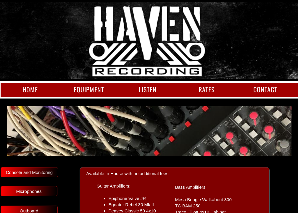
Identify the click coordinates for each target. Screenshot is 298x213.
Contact (265, 89)
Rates (207, 89)
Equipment (89, 89)
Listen (148, 89)
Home (30, 89)
